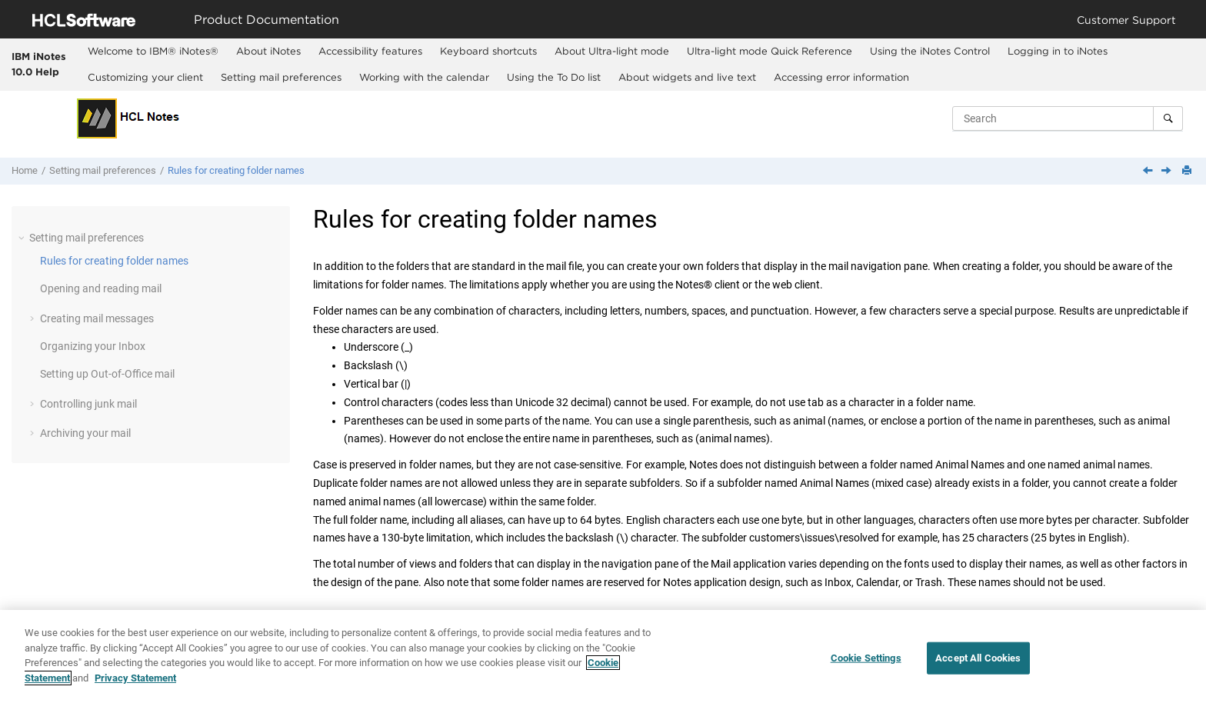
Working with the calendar (424, 77)
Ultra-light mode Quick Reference (769, 50)
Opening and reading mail (101, 288)
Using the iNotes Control (930, 50)
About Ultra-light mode (612, 50)
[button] (23, 237)
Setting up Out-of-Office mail (107, 374)
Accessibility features (370, 50)
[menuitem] (152, 51)
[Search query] (1067, 118)
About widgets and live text (687, 77)
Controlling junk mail (88, 404)
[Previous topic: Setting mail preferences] (1149, 171)
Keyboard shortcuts (488, 50)
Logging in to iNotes (1058, 50)
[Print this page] (1188, 171)
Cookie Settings (866, 665)
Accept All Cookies (978, 665)
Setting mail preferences (281, 77)
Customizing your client (145, 77)
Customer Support (1126, 19)
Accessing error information (841, 77)
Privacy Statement (135, 685)
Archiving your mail (85, 433)
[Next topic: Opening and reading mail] (1167, 171)
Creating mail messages (97, 318)
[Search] (1168, 118)
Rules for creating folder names (236, 170)
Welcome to (153, 50)
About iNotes (268, 50)
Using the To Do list (554, 77)
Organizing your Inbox (92, 346)
